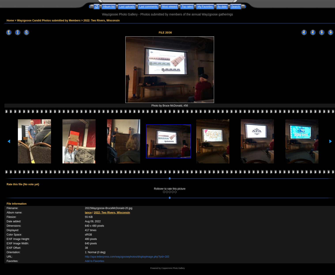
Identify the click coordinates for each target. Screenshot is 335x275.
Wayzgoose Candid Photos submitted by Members (49, 20)
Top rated (187, 6)
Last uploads (126, 6)
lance (88, 212)
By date (222, 6)
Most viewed (169, 6)
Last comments (148, 6)
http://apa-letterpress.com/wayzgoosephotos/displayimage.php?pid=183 (127, 256)
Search (235, 6)
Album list (109, 6)
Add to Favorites (94, 261)
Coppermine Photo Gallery (173, 268)
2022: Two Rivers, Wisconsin (101, 20)
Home (10, 20)
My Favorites (205, 6)
